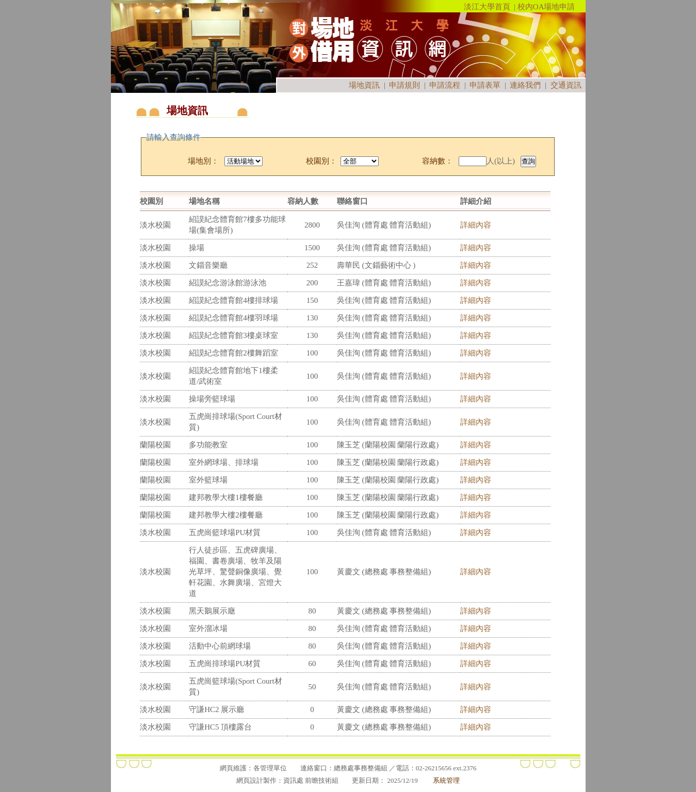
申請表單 (485, 85)
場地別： (203, 161)
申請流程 (444, 85)
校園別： (321, 161)
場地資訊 (364, 85)
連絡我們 (525, 85)
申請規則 (404, 85)
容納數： (437, 161)
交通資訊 (566, 85)
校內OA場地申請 (546, 7)
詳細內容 (475, 225)
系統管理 (446, 780)
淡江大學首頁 (487, 7)
